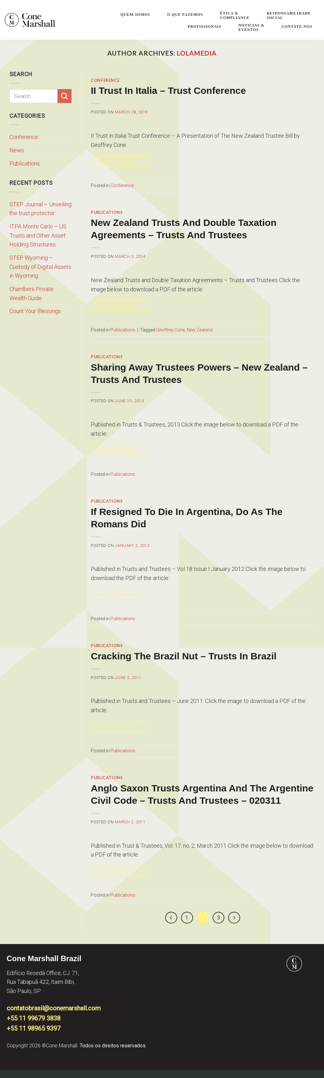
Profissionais (204, 26)
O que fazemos (185, 14)
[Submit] (65, 96)
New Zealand (200, 329)
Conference (23, 137)
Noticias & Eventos (251, 27)
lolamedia (197, 53)
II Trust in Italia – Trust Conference (168, 90)
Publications (24, 163)
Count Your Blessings (35, 311)
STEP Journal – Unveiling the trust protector (40, 209)
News (16, 150)
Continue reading (119, 161)
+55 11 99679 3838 (33, 1018)
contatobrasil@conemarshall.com (54, 1008)
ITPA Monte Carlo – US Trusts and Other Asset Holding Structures (37, 235)
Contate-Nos (297, 26)
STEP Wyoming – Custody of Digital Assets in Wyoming (40, 266)
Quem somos (135, 14)
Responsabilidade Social (289, 15)
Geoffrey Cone (170, 329)
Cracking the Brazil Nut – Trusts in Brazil (184, 656)
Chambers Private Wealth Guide (31, 293)
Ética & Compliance (234, 15)
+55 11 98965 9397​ (33, 1028)
